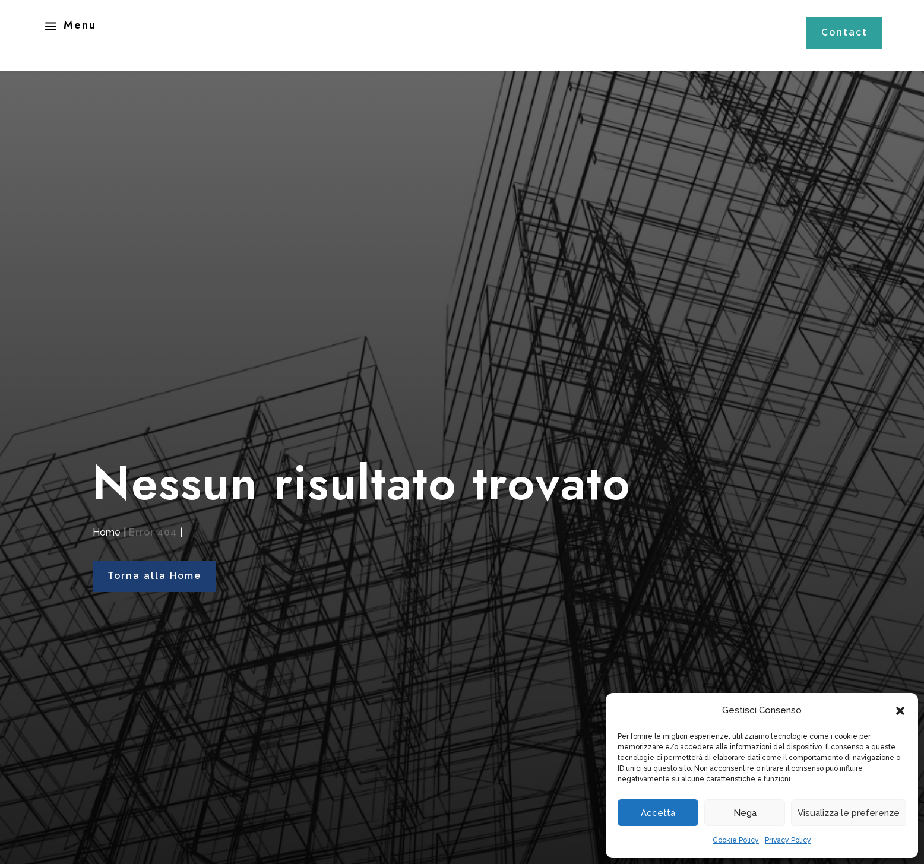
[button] (900, 711)
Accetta (658, 813)
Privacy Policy (788, 840)
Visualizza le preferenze (849, 813)
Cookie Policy (736, 840)
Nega (745, 813)
